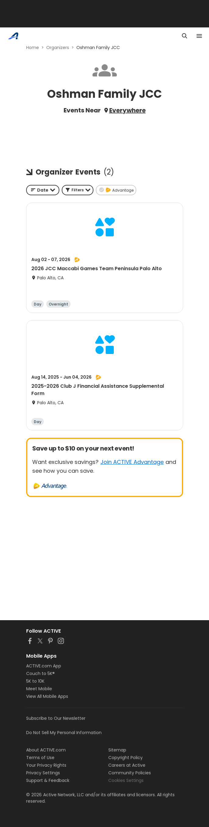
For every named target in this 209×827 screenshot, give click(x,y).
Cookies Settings (126, 780)
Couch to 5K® (40, 673)
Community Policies (129, 773)
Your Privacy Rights (46, 765)
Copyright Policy (125, 758)
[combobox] (42, 190)
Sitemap (117, 750)
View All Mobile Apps (47, 696)
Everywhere (127, 110)
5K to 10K (35, 681)
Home (32, 47)
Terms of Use (40, 758)
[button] (77, 190)
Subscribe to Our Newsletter (55, 718)
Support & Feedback (47, 780)
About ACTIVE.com (46, 750)
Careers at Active (126, 765)
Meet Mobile (39, 689)
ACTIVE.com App (43, 666)
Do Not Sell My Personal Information (64, 733)
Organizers (57, 47)
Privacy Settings (43, 773)
